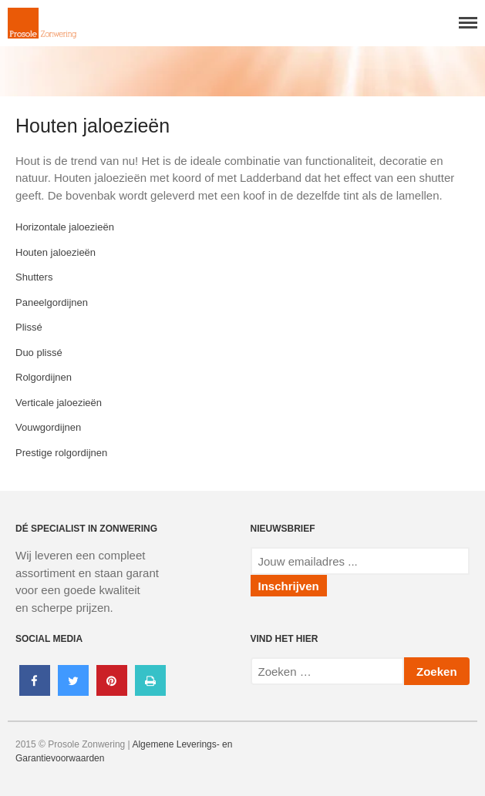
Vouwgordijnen (48, 427)
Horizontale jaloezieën (64, 227)
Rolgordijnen (43, 377)
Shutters (33, 277)
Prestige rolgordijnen (61, 452)
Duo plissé (38, 352)
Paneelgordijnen (51, 302)
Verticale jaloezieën (58, 402)
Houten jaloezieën (55, 252)
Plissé (28, 327)
